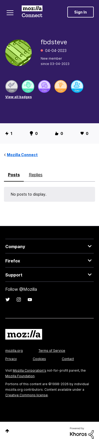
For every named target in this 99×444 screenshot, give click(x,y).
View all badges (18, 97)
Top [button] (7, 431)
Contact (68, 359)
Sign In (80, 12)
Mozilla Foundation (20, 376)
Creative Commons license (26, 395)
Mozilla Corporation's (29, 370)
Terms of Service (52, 351)
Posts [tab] (14, 174)
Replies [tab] (36, 174)
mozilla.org (14, 351)
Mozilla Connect (32, 12)
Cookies (39, 359)
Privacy (11, 359)
